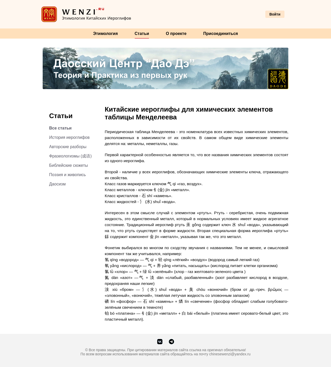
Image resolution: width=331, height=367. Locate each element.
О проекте (176, 33)
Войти (275, 14)
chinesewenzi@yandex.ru (230, 354)
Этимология (105, 33)
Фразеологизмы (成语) (70, 156)
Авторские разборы (67, 147)
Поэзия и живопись (67, 174)
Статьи (142, 33)
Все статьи (60, 128)
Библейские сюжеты (68, 165)
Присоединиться (220, 33)
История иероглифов (69, 137)
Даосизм (57, 184)
